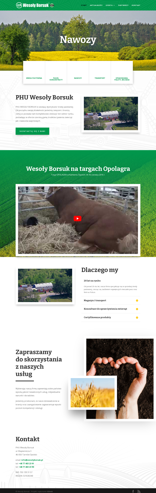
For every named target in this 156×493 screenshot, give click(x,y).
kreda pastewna (34, 78)
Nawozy (78, 78)
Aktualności (96, 5)
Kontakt (136, 5)
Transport (100, 78)
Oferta (109, 5)
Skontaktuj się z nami (32, 131)
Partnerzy (123, 5)
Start (84, 5)
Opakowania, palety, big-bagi (121, 79)
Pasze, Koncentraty (56, 79)
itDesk (50, 491)
